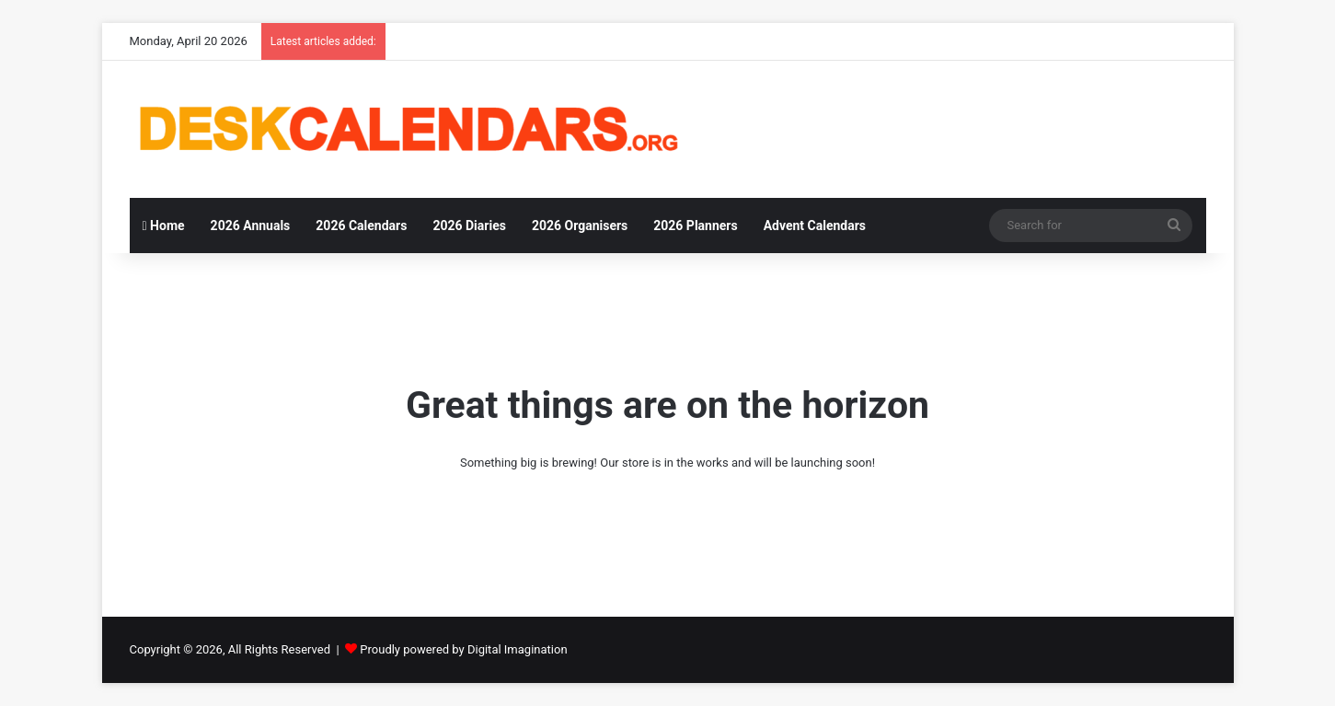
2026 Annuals (251, 225)
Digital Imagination (517, 649)
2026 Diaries (469, 225)
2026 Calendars (361, 225)
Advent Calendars (815, 225)
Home (164, 225)
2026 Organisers (579, 225)
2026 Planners (695, 225)
